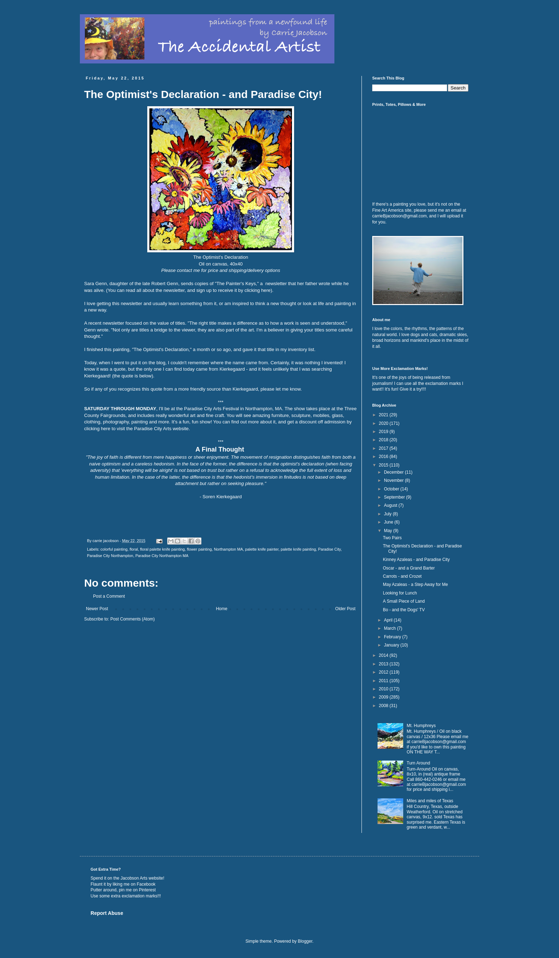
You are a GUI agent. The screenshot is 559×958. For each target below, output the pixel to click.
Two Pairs (392, 537)
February (393, 636)
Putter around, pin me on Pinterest (123, 889)
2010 (384, 688)
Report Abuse (107, 913)
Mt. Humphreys (421, 725)
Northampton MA (228, 549)
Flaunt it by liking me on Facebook (123, 884)
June (389, 522)
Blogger (305, 941)
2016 (384, 456)
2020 (384, 423)
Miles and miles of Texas (430, 800)
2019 (384, 431)
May (388, 530)
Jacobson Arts (133, 878)
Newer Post (97, 608)
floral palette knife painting (162, 549)
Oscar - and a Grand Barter (409, 568)
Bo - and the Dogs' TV (404, 609)
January (392, 645)
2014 (384, 655)
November (394, 480)
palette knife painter (262, 549)
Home (221, 608)
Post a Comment (109, 596)
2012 (384, 672)
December (394, 472)
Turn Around (418, 763)
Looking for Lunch (400, 593)
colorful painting (114, 549)
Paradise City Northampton (110, 555)
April (389, 620)
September (395, 497)
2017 (384, 448)
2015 (384, 465)
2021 (384, 414)
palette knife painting (298, 549)
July (388, 513)
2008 (384, 705)
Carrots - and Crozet (402, 576)
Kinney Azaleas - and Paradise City (416, 559)
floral (133, 549)
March (390, 628)
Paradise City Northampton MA (162, 555)
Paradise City (329, 549)
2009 (384, 697)
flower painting (199, 549)
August (391, 505)
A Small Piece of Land (404, 601)
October (392, 488)
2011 (384, 680)
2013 (384, 663)
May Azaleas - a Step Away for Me (415, 584)
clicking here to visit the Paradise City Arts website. (137, 428)
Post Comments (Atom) (132, 619)
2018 (384, 439)
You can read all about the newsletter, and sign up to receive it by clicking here (189, 290)
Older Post (345, 608)
